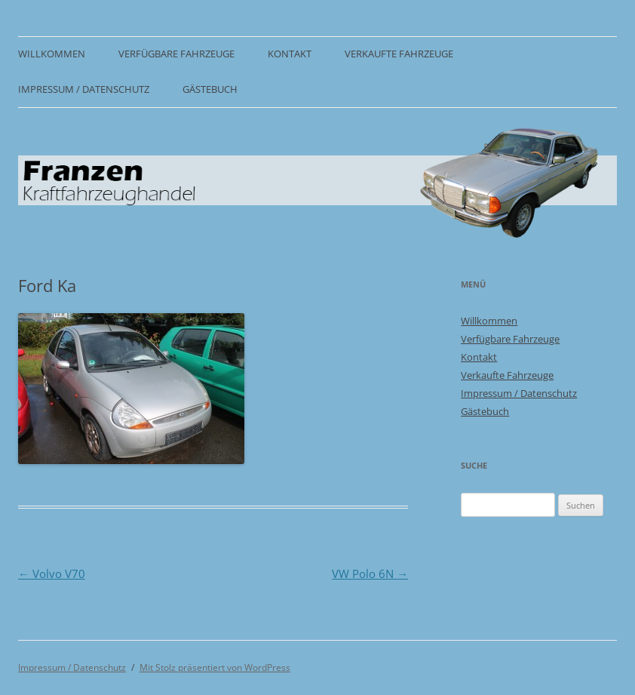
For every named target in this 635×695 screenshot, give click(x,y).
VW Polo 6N (370, 573)
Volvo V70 (51, 573)
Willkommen (51, 54)
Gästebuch (210, 89)
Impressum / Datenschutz (83, 89)
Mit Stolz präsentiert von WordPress (215, 667)
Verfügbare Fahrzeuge (176, 54)
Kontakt (289, 54)
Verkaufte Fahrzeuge (399, 54)
